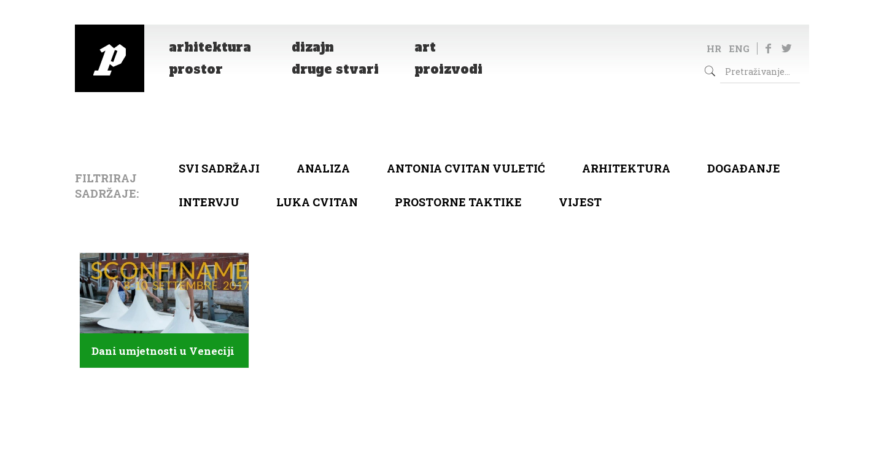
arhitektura (626, 168)
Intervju (209, 202)
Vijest (580, 202)
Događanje (743, 168)
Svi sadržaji (219, 168)
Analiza (323, 168)
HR (714, 48)
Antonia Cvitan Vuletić (466, 168)
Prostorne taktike (458, 202)
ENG (739, 48)
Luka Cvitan (317, 202)
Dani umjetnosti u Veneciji (163, 351)
